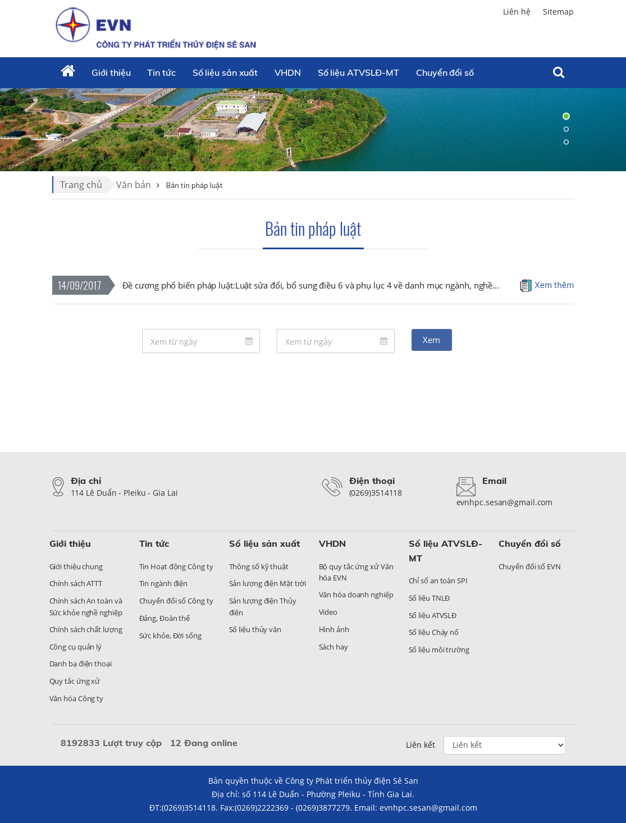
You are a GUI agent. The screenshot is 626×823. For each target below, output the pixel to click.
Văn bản (133, 185)
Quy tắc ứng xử (74, 681)
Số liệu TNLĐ (429, 598)
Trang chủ (81, 185)
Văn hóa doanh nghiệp (356, 594)
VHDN (288, 72)
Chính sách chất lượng (85, 629)
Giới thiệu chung (76, 566)
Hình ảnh (334, 629)
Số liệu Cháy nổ (434, 632)
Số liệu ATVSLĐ (433, 615)
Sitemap (558, 11)
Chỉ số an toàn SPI (438, 580)
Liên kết (420, 744)
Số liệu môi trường (439, 649)
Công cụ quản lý (75, 647)
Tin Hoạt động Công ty (176, 566)
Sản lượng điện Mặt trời (268, 583)
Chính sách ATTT (76, 583)
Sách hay (333, 647)
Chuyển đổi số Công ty (176, 601)
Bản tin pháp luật (313, 228)
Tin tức (161, 72)
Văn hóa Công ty (76, 698)
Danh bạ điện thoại (80, 664)
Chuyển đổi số (530, 543)
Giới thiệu (111, 72)
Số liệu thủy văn (255, 629)
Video (328, 612)
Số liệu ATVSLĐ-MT (358, 72)
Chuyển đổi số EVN (530, 566)
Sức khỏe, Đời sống (170, 635)
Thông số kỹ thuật (259, 566)
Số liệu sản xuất (225, 72)
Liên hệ (517, 11)
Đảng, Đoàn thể (164, 618)
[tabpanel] (313, 129)
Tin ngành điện (163, 583)
